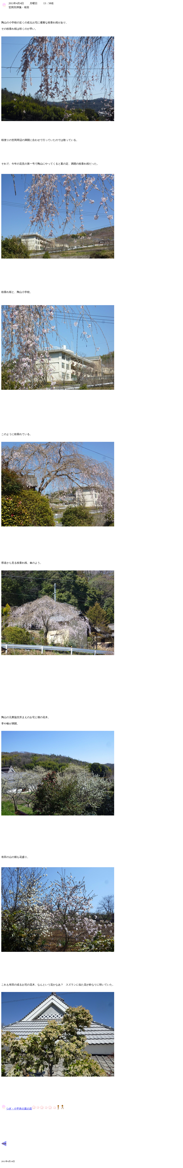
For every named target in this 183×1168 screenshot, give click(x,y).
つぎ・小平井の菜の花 (32, 1108)
